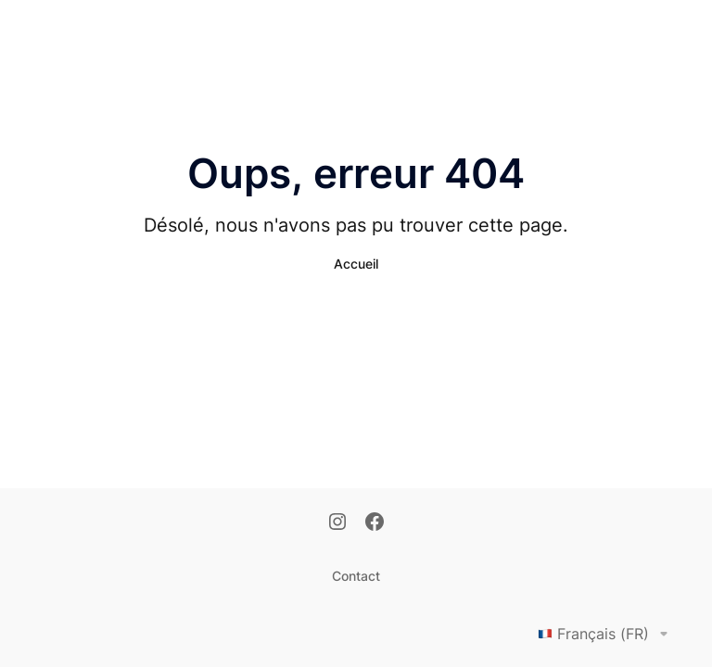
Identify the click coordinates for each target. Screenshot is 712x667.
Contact (356, 576)
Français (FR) (606, 634)
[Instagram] (337, 523)
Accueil (356, 263)
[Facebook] (374, 523)
